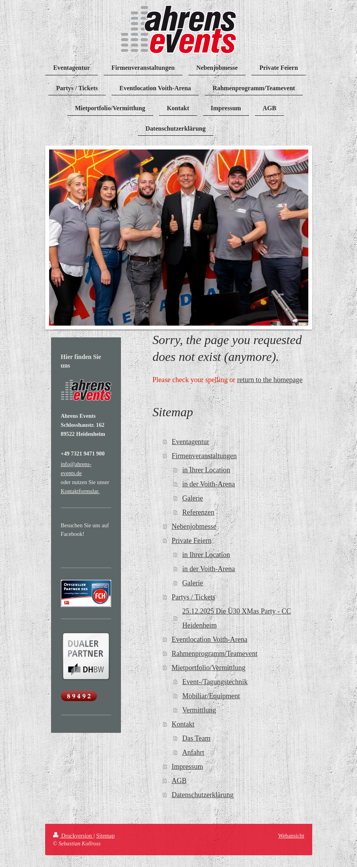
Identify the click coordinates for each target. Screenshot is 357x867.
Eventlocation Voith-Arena (209, 639)
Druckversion (73, 835)
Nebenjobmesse (194, 526)
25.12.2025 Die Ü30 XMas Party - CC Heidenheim (236, 618)
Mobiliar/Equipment (211, 696)
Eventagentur (190, 442)
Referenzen (198, 512)
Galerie (192, 498)
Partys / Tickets (193, 597)
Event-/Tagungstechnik (215, 682)
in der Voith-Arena (208, 484)
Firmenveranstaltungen (204, 456)
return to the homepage (269, 380)
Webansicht (291, 835)
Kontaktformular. (80, 491)
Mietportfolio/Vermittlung (208, 668)
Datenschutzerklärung (203, 795)
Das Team (196, 738)
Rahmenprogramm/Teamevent (215, 654)
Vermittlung (199, 710)
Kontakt (183, 724)
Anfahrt (193, 752)
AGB (179, 781)
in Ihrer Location (206, 470)
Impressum (187, 766)
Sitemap (105, 835)
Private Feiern (191, 541)
